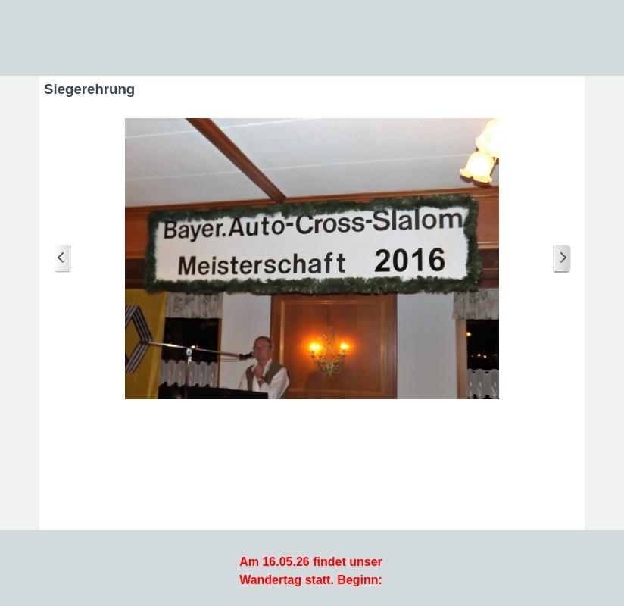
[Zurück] (62, 259)
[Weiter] (562, 259)
